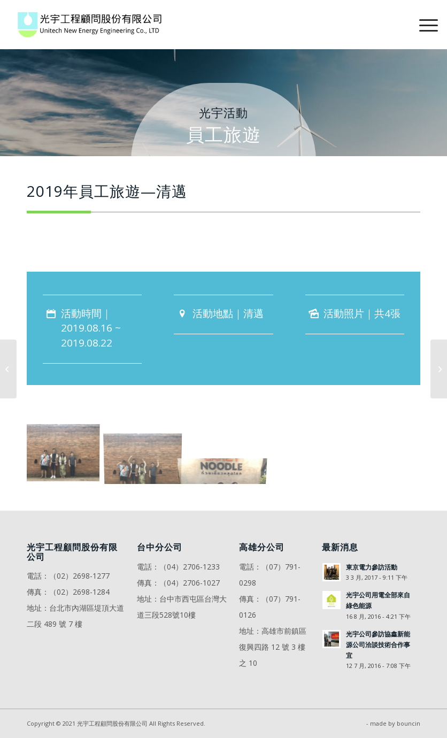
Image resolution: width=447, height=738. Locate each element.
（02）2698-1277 (79, 576)
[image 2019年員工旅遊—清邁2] (147, 452)
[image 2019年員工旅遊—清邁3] (227, 452)
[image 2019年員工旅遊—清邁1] (67, 452)
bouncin (408, 723)
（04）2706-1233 (189, 567)
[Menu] (423, 25)
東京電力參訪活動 (371, 567)
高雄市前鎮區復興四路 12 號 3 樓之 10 (272, 647)
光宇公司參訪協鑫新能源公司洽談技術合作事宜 (378, 644)
